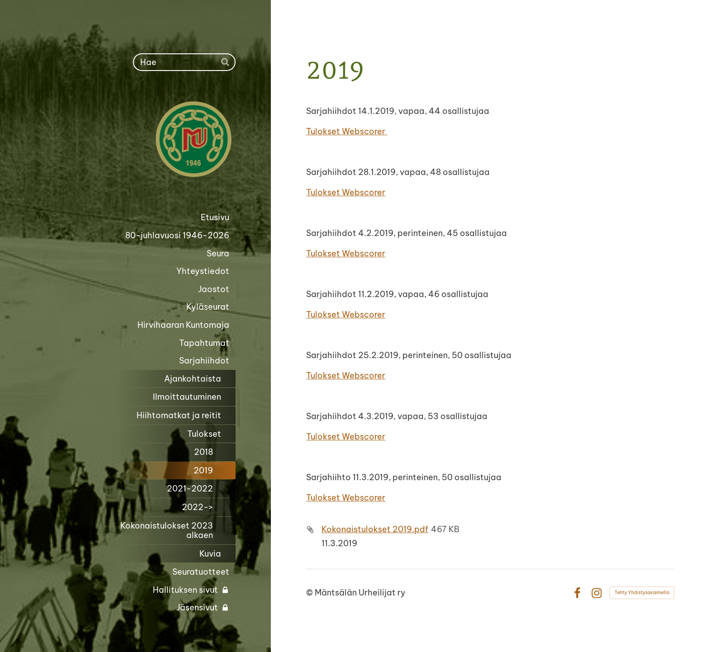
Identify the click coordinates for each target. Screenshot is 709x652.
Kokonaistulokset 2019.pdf (374, 529)
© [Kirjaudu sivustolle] (310, 592)
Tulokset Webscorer (346, 131)
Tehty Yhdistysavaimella (641, 592)
